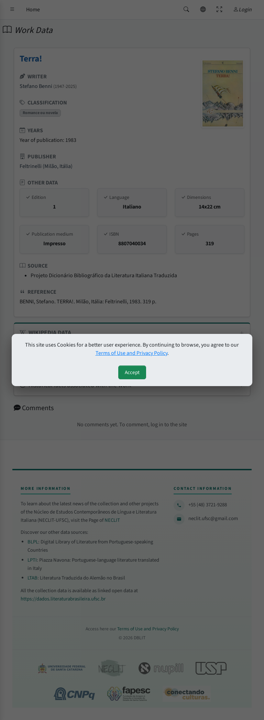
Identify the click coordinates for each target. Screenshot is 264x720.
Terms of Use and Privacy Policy (131, 353)
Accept (132, 372)
